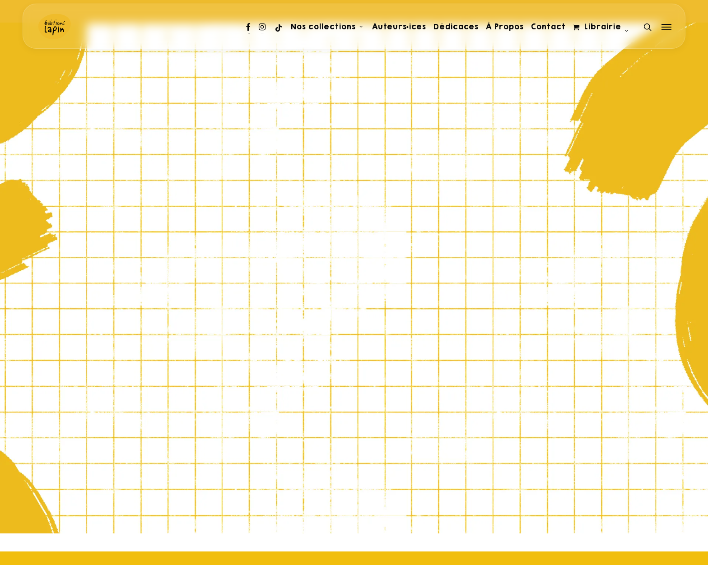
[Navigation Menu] (666, 27)
